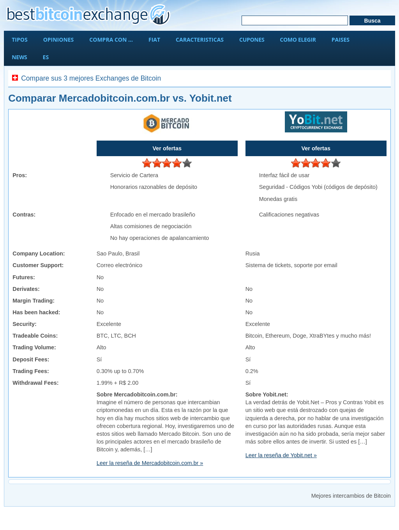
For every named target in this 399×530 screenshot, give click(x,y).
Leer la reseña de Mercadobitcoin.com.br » (150, 463)
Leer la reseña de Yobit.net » (281, 455)
